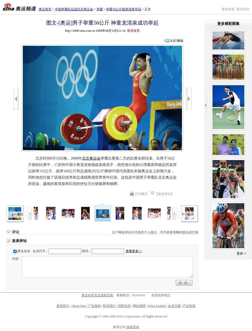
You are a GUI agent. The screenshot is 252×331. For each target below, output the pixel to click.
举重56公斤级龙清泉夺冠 (123, 9)
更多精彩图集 (228, 24)
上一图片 (17, 214)
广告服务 (94, 306)
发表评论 (164, 194)
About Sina (78, 306)
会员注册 (174, 306)
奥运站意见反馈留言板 (97, 295)
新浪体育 (228, 9)
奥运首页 (45, 9)
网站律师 (139, 306)
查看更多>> (134, 251)
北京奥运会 (91, 158)
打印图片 (141, 194)
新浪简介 (63, 306)
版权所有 (133, 327)
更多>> (242, 253)
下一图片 (187, 214)
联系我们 (109, 306)
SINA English (157, 306)
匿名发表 (24, 251)
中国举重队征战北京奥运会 (74, 9)
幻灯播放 (177, 41)
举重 (100, 9)
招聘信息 (124, 306)
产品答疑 (189, 306)
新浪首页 (243, 9)
